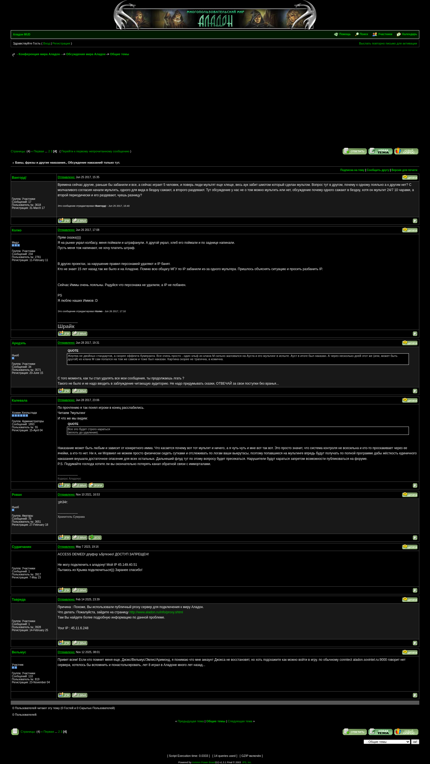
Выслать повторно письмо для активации (388, 43)
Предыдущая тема (191, 721)
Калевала (19, 400)
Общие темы (119, 54)
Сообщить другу (378, 170)
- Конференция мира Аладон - (39, 54)
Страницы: (18, 151)
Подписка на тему (352, 170)
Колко (16, 230)
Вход (46, 43)
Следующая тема (240, 721)
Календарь (409, 34)
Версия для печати (404, 170)
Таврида (19, 599)
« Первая (37, 151)
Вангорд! (19, 178)
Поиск (364, 34)
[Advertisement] (215, 99)
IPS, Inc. (247, 762)
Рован (17, 495)
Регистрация (61, 43)
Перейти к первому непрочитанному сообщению (95, 151)
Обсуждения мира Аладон (86, 54)
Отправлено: (66, 177)
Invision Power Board (203, 762)
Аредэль (19, 343)
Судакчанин (21, 547)
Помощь (344, 34)
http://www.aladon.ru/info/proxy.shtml (156, 612)
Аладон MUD (21, 34)
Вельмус (19, 652)
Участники (385, 34)
